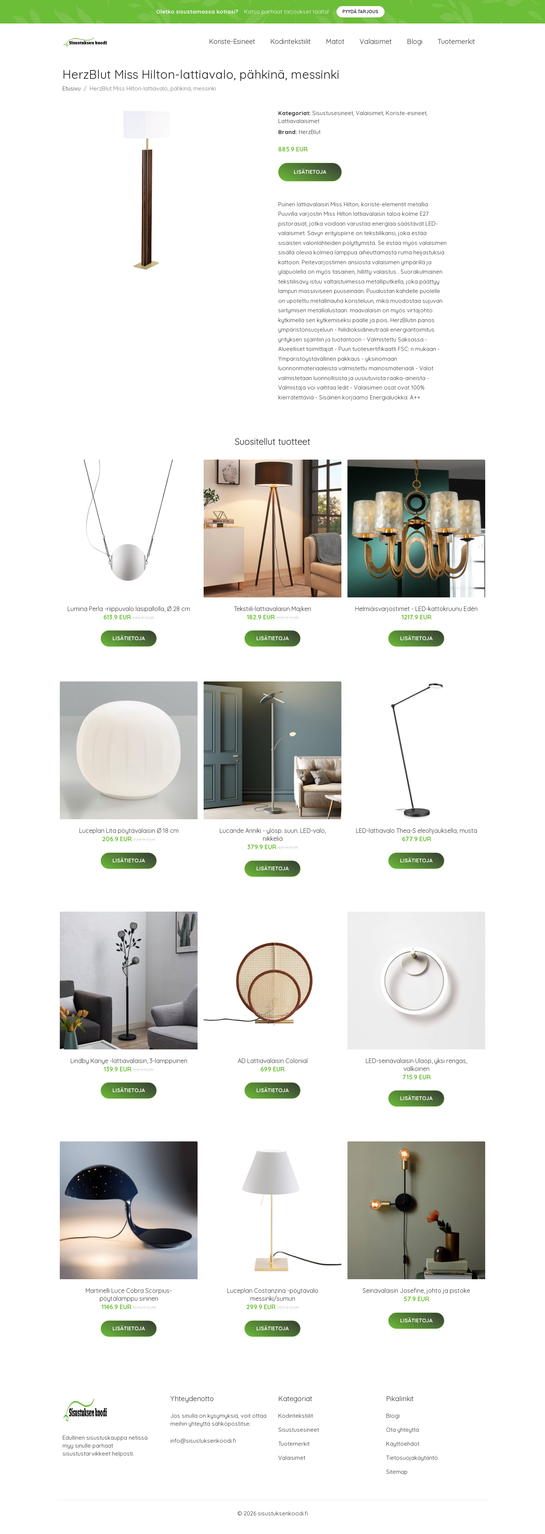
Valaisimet (376, 45)
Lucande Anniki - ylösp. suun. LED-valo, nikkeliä (273, 842)
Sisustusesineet (332, 120)
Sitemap (397, 1479)
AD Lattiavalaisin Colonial (273, 1068)
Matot (335, 45)
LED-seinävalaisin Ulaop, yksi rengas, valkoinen (416, 1072)
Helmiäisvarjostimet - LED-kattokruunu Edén (416, 616)
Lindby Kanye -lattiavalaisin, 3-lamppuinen (128, 1068)
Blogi (414, 45)
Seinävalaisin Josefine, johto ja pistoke (416, 1298)
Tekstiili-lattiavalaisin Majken (272, 616)
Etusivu (71, 96)
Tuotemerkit (456, 45)
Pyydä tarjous (360, 11)
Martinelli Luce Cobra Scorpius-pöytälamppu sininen (129, 1302)
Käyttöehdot (402, 1451)
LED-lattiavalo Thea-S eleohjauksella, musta (416, 838)
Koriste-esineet (232, 45)
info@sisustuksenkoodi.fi (203, 1448)
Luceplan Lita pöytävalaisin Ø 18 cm (129, 838)
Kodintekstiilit (290, 45)
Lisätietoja (310, 179)
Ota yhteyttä (402, 1437)
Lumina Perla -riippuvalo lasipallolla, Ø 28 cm (128, 616)
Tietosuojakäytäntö (412, 1465)
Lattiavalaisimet (298, 128)
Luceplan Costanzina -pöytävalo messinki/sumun (272, 1302)
